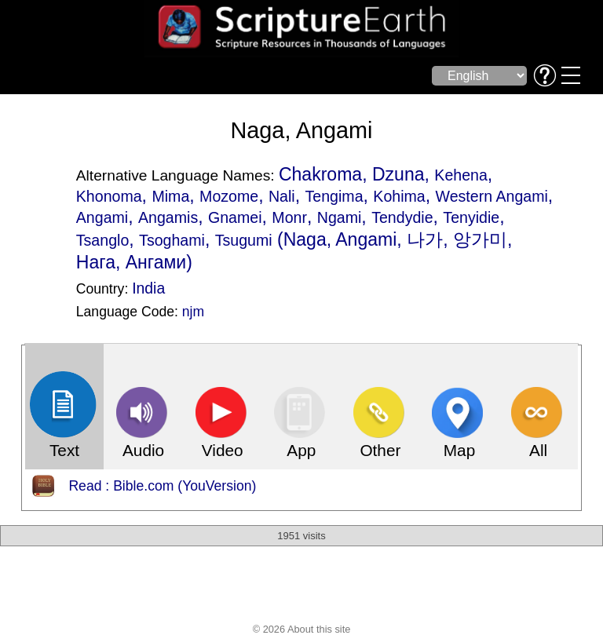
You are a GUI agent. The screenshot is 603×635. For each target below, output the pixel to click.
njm (193, 311)
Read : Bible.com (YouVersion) (162, 486)
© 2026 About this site (302, 629)
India (148, 288)
